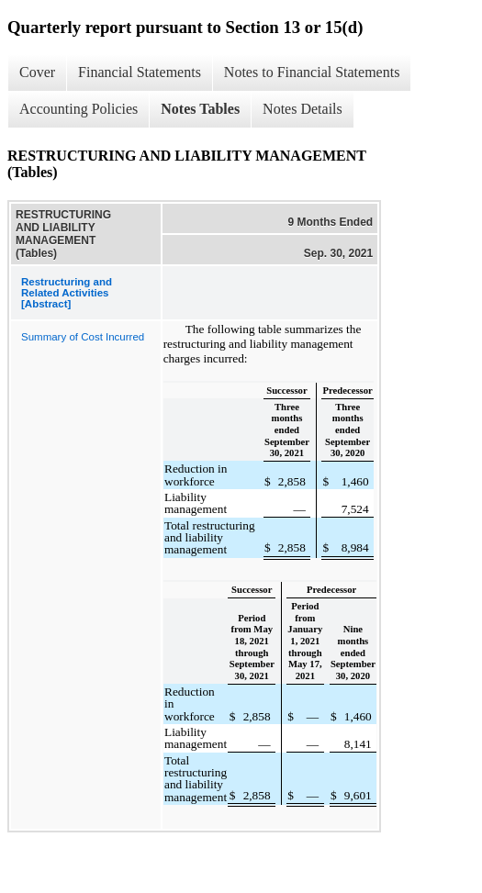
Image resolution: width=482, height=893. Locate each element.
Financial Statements (139, 72)
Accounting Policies (78, 109)
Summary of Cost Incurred (82, 336)
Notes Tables (200, 109)
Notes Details (302, 109)
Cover (37, 72)
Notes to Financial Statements (312, 72)
